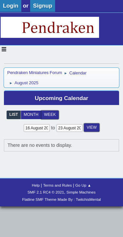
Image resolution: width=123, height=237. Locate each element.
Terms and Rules (57, 185)
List (14, 114)
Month (31, 114)
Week (50, 114)
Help (36, 185)
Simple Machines (81, 192)
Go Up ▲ (83, 185)
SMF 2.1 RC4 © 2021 (46, 192)
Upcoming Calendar (61, 98)
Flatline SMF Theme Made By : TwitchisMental (61, 199)
